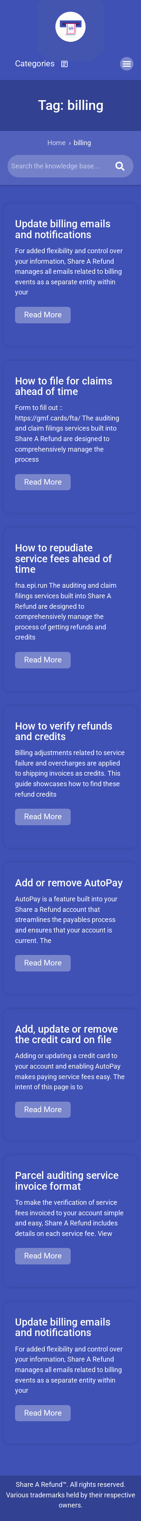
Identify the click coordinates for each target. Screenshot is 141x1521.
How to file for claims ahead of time (63, 386)
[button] (42, 63)
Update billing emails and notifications (63, 229)
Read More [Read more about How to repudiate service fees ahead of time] (43, 659)
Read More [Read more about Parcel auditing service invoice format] (43, 1255)
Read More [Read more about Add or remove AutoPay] (43, 962)
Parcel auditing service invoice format (66, 1181)
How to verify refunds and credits (63, 731)
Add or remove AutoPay (69, 883)
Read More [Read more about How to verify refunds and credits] (43, 816)
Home (56, 143)
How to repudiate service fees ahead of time (63, 558)
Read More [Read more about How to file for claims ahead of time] (43, 481)
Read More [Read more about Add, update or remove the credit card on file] (43, 1109)
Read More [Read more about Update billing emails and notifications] (43, 314)
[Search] (119, 166)
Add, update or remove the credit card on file (66, 1034)
